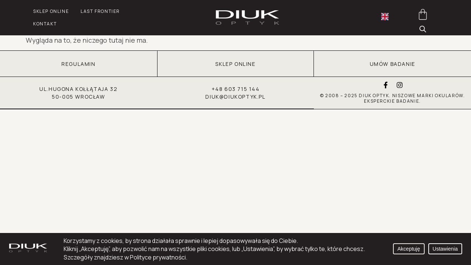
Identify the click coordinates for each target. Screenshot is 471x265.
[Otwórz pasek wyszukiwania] (422, 28)
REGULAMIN (78, 63)
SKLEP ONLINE (235, 63)
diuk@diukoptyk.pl (235, 96)
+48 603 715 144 (236, 89)
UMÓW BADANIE (392, 63)
